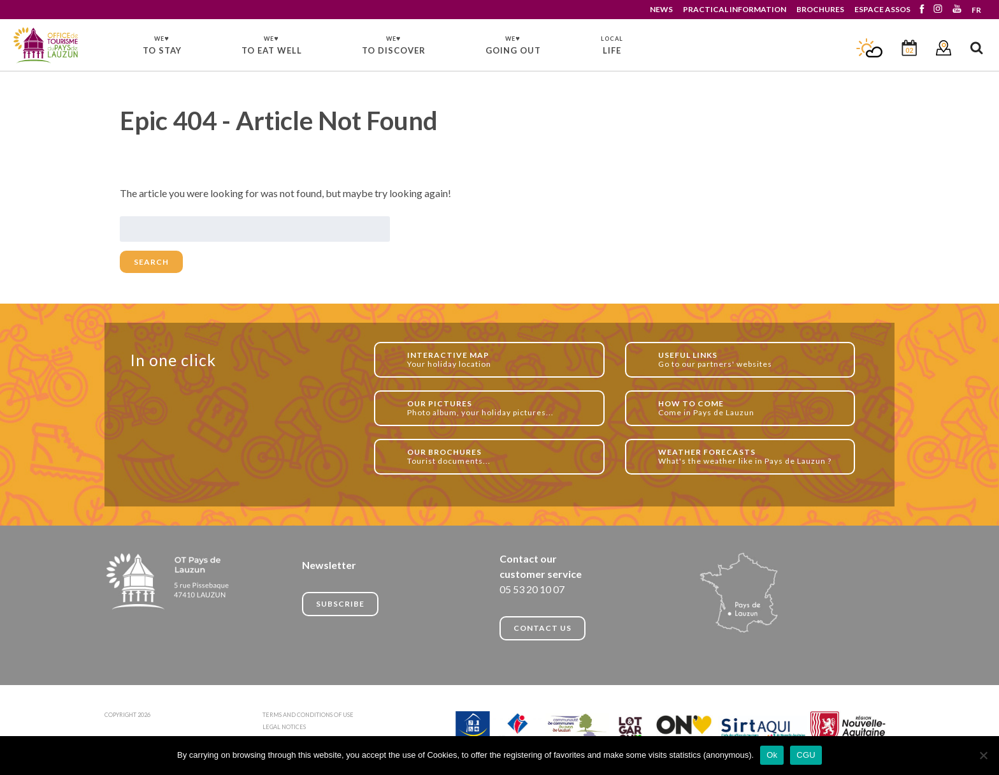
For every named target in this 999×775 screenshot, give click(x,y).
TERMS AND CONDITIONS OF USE (308, 714)
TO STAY (162, 44)
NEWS (661, 9)
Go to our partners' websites (749, 359)
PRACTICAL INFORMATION (734, 9)
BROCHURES (820, 9)
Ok (771, 755)
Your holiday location (498, 359)
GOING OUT (513, 44)
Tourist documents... (498, 456)
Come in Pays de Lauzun (749, 408)
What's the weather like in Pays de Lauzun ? (749, 456)
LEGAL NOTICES (284, 726)
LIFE (612, 45)
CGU (806, 755)
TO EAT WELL (271, 44)
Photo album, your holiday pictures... (498, 408)
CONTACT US (542, 628)
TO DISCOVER (394, 44)
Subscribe (340, 604)
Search (151, 262)
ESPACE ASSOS (882, 9)
